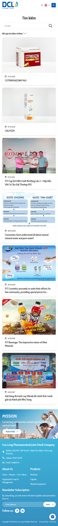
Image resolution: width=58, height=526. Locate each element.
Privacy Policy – (44, 522)
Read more (12, 431)
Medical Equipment (38, 484)
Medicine (34, 474)
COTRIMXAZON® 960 (15, 80)
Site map (53, 522)
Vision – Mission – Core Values (14, 474)
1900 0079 (17, 458)
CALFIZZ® (10, 130)
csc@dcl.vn (15, 462)
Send (49, 504)
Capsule (33, 479)
